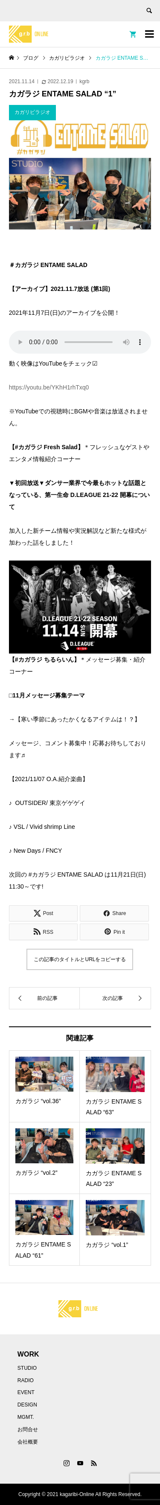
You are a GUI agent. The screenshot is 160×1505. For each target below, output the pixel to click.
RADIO (25, 1380)
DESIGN (27, 1405)
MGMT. (25, 1417)
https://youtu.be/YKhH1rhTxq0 (49, 387)
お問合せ (27, 1429)
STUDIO (27, 1368)
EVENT (26, 1392)
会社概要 (27, 1442)
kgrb (84, 81)
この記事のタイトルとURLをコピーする (80, 959)
